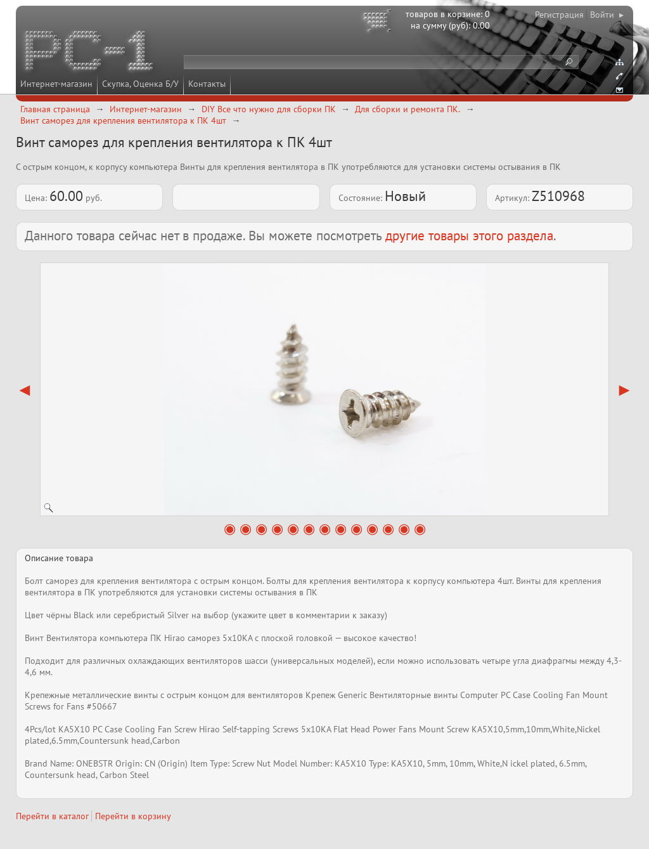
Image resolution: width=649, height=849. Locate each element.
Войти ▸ (607, 14)
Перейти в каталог (52, 816)
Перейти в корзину (133, 816)
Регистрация (559, 14)
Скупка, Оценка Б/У (140, 83)
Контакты (207, 83)
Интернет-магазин (56, 83)
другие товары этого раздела (469, 235)
